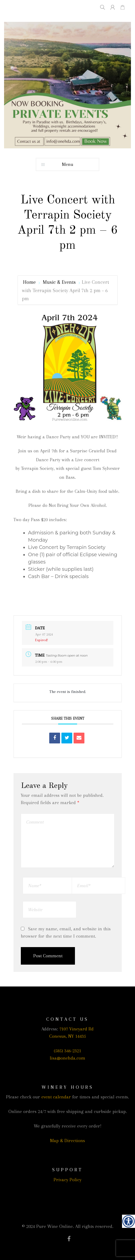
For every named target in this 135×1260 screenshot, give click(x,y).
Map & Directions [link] (67, 1140)
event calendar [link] (56, 1096)
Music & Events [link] (59, 282)
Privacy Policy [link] (67, 1179)
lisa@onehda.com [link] (67, 1058)
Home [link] (30, 282)
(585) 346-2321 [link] (67, 1050)
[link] (128, 1221)
